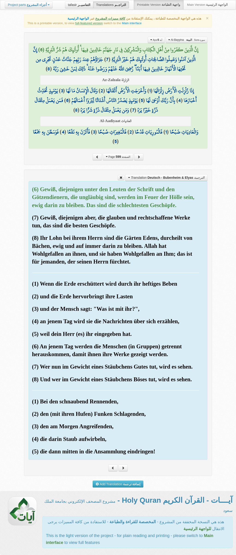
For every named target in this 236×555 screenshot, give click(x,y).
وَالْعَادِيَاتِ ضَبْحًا (184, 132)
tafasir (79, 5)
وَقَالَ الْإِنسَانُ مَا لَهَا (81, 91)
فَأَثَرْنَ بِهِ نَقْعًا (78, 132)
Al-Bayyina (186, 39)
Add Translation (118, 484)
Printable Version (158, 4)
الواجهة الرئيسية (78, 18)
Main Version (207, 4)
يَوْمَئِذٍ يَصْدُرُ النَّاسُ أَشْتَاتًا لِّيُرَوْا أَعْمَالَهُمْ (104, 100)
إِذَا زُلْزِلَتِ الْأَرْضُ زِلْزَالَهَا (173, 91)
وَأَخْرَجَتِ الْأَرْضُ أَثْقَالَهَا (126, 91)
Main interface (132, 23)
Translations (111, 5)
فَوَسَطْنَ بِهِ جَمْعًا (46, 132)
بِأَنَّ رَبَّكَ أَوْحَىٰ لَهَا (160, 100)
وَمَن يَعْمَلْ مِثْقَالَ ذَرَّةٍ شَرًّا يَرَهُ (104, 110)
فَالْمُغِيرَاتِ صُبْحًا (112, 132)
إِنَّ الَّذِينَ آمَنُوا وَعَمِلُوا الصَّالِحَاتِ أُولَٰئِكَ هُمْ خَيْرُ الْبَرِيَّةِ (114, 55)
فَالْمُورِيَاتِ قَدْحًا (148, 132)
